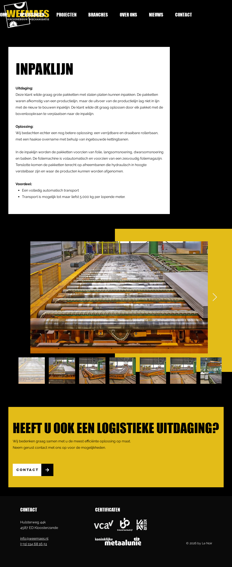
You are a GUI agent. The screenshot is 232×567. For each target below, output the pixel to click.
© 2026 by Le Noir (199, 543)
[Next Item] (214, 297)
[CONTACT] (27, 470)
